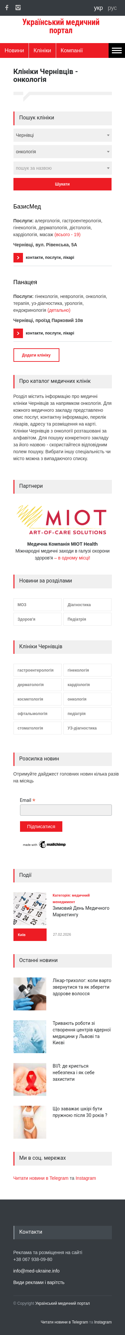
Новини (14, 50)
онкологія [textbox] (26, 151)
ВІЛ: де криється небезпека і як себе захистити (73, 1072)
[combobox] (62, 135)
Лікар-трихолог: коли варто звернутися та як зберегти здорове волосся (82, 987)
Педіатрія (77, 619)
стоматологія (30, 728)
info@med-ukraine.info (36, 1270)
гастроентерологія (36, 670)
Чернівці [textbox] (25, 135)
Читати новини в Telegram (41, 1178)
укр (99, 8)
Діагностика (79, 605)
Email (27, 800)
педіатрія (77, 713)
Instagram (85, 1178)
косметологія (30, 699)
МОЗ (22, 605)
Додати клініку (36, 355)
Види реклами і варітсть (39, 1282)
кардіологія (79, 684)
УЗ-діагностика (82, 728)
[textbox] (62, 168)
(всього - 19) (67, 234)
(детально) (59, 310)
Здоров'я (26, 619)
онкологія (77, 699)
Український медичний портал (62, 1303)
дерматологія (31, 684)
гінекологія (78, 670)
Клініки (42, 50)
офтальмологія (33, 713)
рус (112, 8)
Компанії (72, 50)
